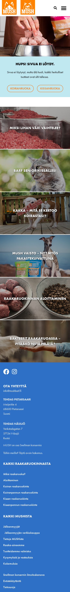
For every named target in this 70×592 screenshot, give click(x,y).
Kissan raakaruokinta (15, 498)
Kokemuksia (10, 563)
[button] (64, 8)
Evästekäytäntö (12, 581)
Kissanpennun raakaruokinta (20, 505)
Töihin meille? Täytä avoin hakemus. (23, 453)
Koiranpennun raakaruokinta (20, 492)
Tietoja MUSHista (13, 539)
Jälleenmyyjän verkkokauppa (22, 533)
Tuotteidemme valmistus (17, 551)
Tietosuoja (9, 587)
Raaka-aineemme (13, 545)
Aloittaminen (10, 480)
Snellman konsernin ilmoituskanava (24, 574)
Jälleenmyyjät (12, 526)
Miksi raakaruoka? (14, 474)
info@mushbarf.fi (12, 391)
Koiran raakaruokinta (16, 486)
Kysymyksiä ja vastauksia (18, 557)
